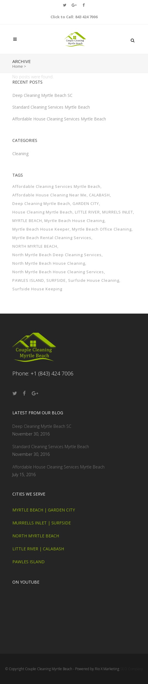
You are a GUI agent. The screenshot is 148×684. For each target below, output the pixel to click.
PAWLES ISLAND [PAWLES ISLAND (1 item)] (28, 288)
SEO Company (131, 668)
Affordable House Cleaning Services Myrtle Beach (59, 126)
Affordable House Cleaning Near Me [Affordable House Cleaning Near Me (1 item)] (49, 202)
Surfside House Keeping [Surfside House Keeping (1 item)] (37, 296)
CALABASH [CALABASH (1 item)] (99, 202)
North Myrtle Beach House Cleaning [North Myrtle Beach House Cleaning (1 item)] (48, 271)
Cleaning (20, 161)
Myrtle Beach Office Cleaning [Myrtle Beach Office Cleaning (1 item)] (102, 236)
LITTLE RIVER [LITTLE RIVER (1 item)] (87, 219)
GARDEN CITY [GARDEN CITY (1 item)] (86, 211)
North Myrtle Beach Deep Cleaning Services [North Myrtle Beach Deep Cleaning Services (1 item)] (57, 262)
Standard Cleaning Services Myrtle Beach (51, 114)
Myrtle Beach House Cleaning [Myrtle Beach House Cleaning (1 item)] (74, 228)
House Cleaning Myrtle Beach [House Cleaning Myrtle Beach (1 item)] (42, 219)
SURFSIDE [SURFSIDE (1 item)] (56, 288)
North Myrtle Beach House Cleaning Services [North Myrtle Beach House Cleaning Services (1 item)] (58, 279)
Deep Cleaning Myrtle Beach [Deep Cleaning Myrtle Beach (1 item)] (41, 211)
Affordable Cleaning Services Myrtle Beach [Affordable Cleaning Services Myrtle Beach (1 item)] (56, 194)
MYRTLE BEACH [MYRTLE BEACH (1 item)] (27, 228)
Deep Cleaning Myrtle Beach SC (42, 103)
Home (17, 66)
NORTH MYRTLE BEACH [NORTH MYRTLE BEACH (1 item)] (34, 253)
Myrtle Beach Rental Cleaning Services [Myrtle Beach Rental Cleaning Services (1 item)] (51, 245)
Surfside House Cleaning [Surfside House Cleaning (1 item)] (93, 288)
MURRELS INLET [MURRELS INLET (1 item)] (117, 219)
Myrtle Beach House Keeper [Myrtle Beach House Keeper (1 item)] (41, 236)
